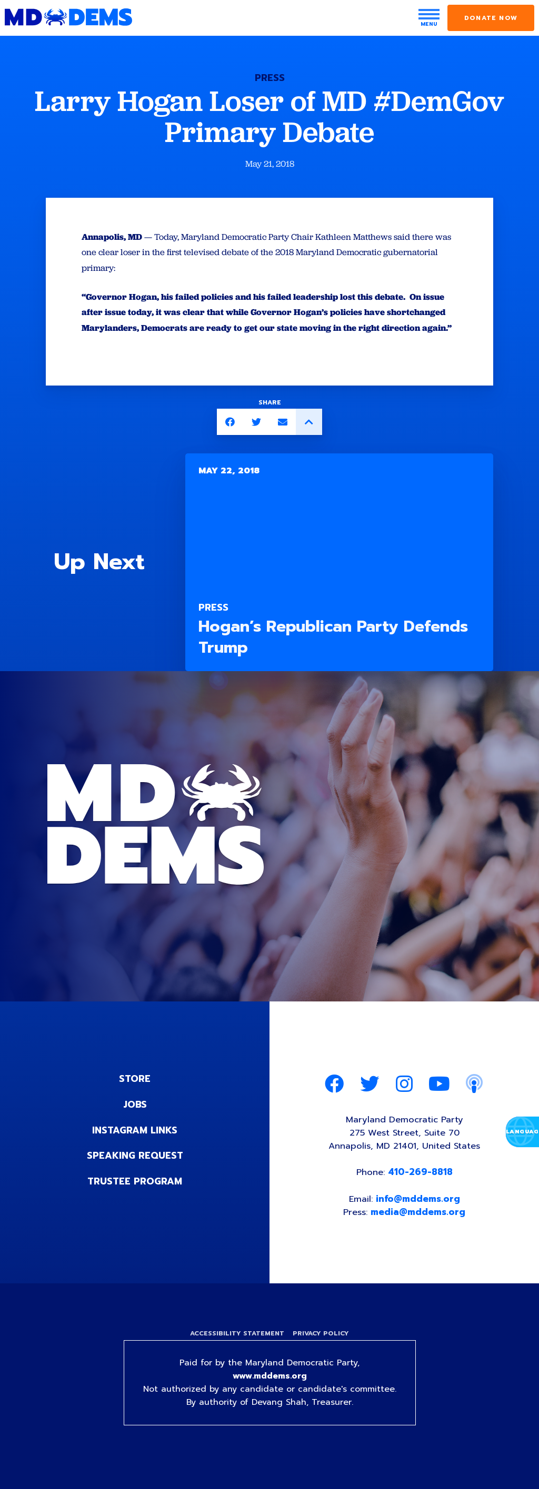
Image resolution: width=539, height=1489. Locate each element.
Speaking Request (135, 1172)
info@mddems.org (418, 1217)
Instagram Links (135, 1147)
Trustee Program (135, 1197)
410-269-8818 (420, 1191)
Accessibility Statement (236, 1353)
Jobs (135, 1122)
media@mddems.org (419, 1231)
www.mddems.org (269, 1396)
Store (135, 1096)
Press (270, 77)
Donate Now (490, 18)
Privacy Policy (321, 1353)
